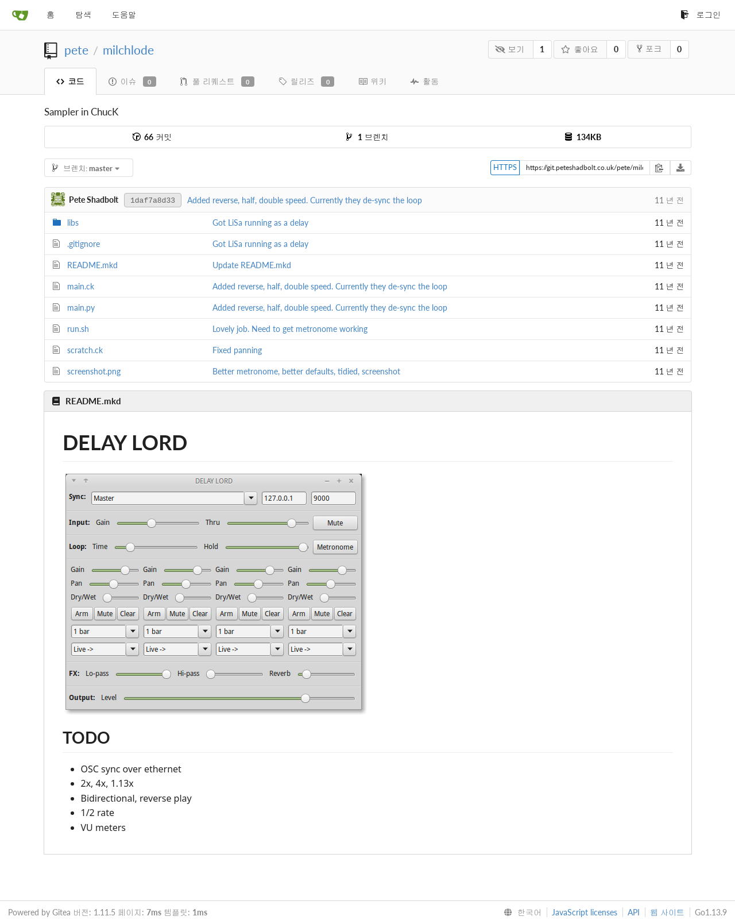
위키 (372, 81)
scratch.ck (85, 350)
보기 (509, 49)
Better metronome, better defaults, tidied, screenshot (306, 371)
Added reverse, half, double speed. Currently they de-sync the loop (304, 200)
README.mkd (92, 265)
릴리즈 (306, 81)
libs (73, 222)
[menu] (520, 912)
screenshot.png (94, 371)
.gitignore (83, 244)
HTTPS (505, 167)
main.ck (80, 286)
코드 (70, 81)
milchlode (128, 49)
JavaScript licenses (584, 912)
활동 (425, 81)
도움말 (124, 15)
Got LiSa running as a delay (260, 222)
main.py (81, 307)
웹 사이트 (667, 912)
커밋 (152, 137)
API (634, 912)
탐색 (83, 15)
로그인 (700, 15)
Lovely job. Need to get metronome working (290, 329)
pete (76, 49)
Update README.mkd (251, 265)
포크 (649, 48)
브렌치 (367, 137)
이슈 (132, 81)
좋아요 (579, 49)
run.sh (78, 329)
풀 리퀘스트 (217, 81)
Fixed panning (237, 350)
